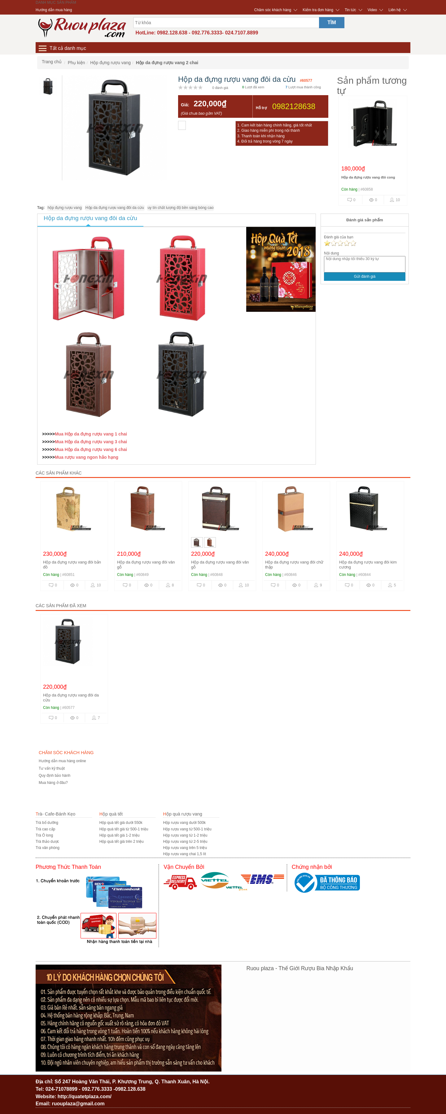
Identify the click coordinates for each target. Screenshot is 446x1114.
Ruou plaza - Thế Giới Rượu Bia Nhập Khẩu (300, 968)
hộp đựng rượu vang (65, 208)
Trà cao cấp (45, 829)
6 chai (120, 449)
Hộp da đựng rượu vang (89, 433)
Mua (60, 433)
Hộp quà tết (111, 813)
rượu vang (74, 457)
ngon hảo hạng (102, 457)
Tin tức (350, 10)
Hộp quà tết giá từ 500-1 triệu (123, 829)
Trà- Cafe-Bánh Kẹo (55, 813)
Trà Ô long (44, 835)
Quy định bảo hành (54, 775)
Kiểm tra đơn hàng (318, 10)
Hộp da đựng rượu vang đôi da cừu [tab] (90, 218)
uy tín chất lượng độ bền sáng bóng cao (181, 208)
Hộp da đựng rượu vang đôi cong (368, 177)
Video (372, 10)
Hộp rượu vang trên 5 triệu (185, 848)
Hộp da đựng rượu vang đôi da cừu (114, 208)
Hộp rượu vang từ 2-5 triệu (185, 841)
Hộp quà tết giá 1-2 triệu (119, 835)
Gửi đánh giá (364, 276)
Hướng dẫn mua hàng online (62, 761)
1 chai (120, 433)
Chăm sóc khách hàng (272, 10)
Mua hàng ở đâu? (53, 782)
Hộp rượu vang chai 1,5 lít (184, 854)
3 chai (120, 441)
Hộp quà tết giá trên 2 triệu (121, 841)
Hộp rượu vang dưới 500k (184, 822)
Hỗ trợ (261, 108)
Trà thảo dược (47, 841)
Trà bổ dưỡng (47, 822)
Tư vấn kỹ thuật (52, 768)
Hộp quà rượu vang (182, 813)
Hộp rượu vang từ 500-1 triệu (187, 829)
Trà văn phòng (47, 848)
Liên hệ (394, 10)
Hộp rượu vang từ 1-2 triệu (185, 835)
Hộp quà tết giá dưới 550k (120, 822)
